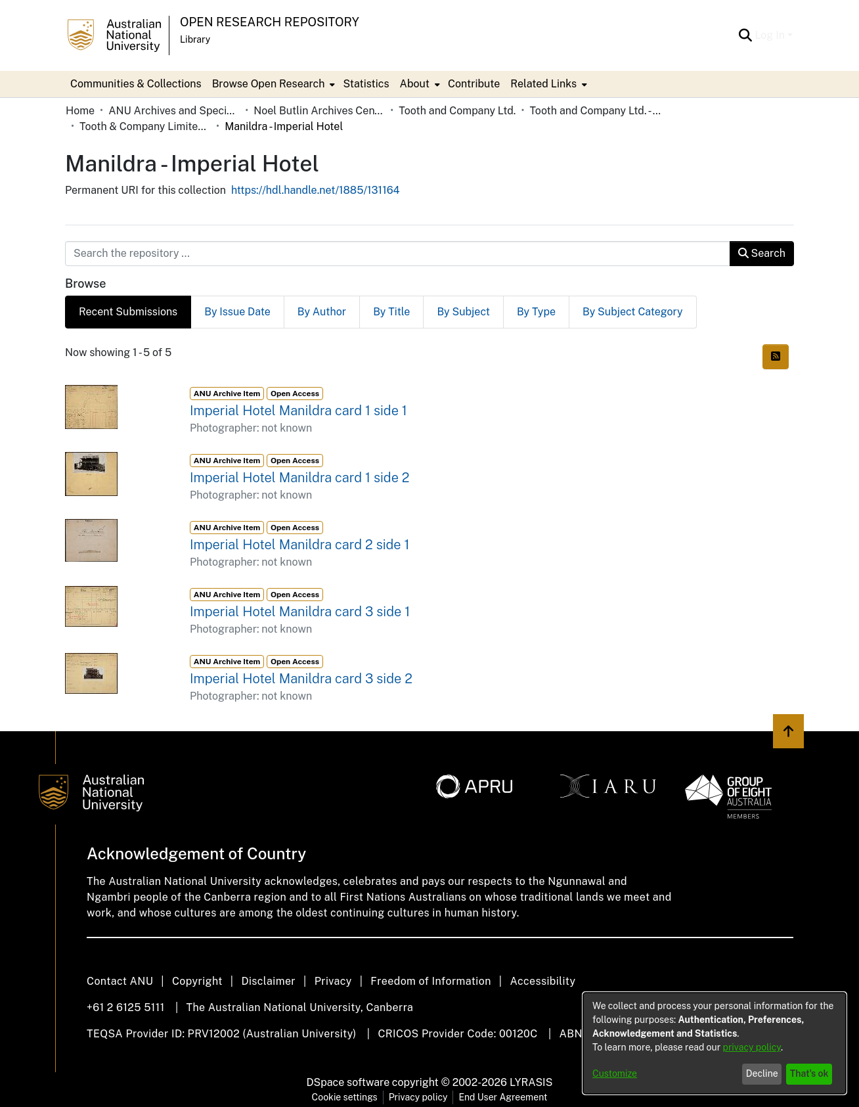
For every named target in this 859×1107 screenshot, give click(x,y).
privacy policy (752, 1047)
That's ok (809, 1073)
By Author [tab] (321, 311)
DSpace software (348, 1082)
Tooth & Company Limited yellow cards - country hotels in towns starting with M (145, 126)
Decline (762, 1073)
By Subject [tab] (463, 311)
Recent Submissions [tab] (128, 311)
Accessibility (542, 981)
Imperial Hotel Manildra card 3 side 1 (300, 612)
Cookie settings (345, 1097)
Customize (614, 1073)
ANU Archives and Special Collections (174, 110)
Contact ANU (120, 981)
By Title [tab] (391, 311)
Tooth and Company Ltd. (457, 110)
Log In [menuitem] (770, 35)
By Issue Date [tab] (237, 311)
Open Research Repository (269, 22)
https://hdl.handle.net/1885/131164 (315, 190)
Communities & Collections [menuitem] (136, 84)
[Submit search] (745, 35)
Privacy (333, 981)
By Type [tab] (536, 311)
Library (195, 39)
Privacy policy (418, 1097)
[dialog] (714, 1043)
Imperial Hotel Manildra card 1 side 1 (298, 410)
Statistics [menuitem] (366, 84)
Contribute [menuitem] (474, 84)
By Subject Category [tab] (633, 311)
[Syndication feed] (775, 356)
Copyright (197, 981)
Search (761, 253)
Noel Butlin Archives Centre (319, 110)
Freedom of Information (430, 981)
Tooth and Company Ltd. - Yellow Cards (595, 110)
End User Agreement (502, 1097)
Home (80, 110)
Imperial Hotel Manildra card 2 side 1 (299, 545)
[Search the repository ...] (397, 253)
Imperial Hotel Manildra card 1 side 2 (299, 478)
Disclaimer (268, 981)
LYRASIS (531, 1082)
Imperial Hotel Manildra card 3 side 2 (301, 679)
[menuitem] (272, 84)
